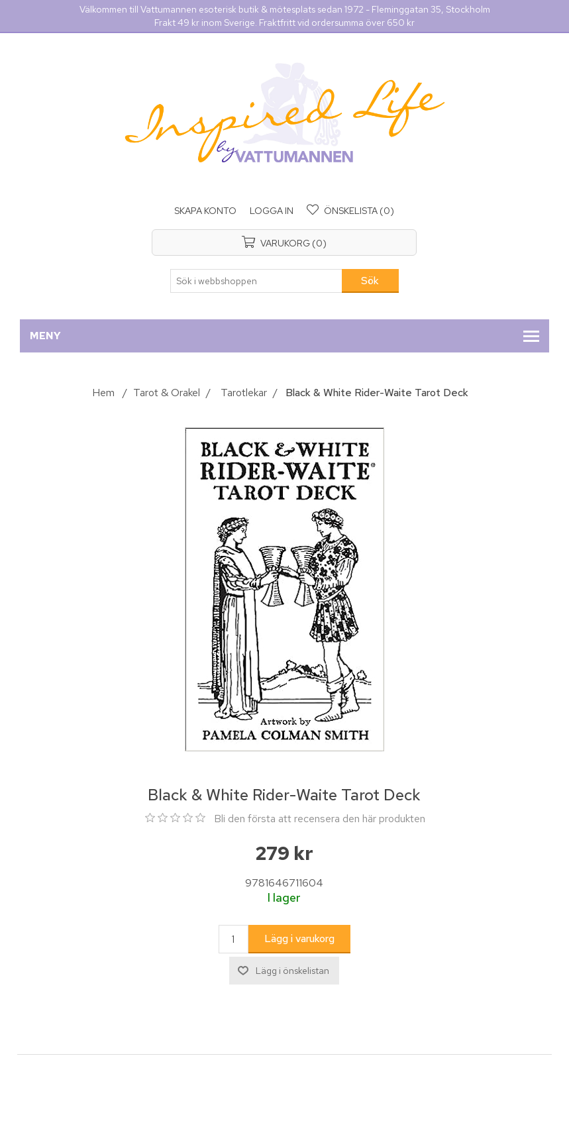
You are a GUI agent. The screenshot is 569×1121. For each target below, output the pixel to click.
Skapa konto (205, 211)
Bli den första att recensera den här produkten (319, 819)
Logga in (271, 211)
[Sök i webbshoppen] (256, 281)
